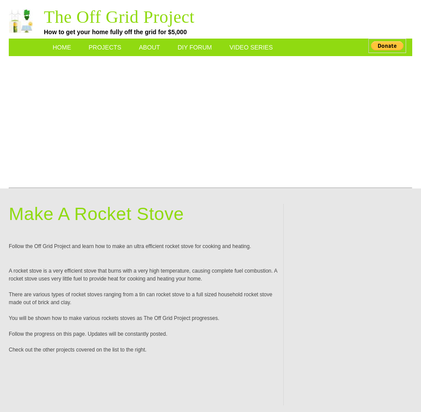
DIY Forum (195, 47)
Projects (105, 47)
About (149, 47)
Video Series (251, 47)
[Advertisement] (211, 117)
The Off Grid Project (119, 17)
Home (62, 47)
